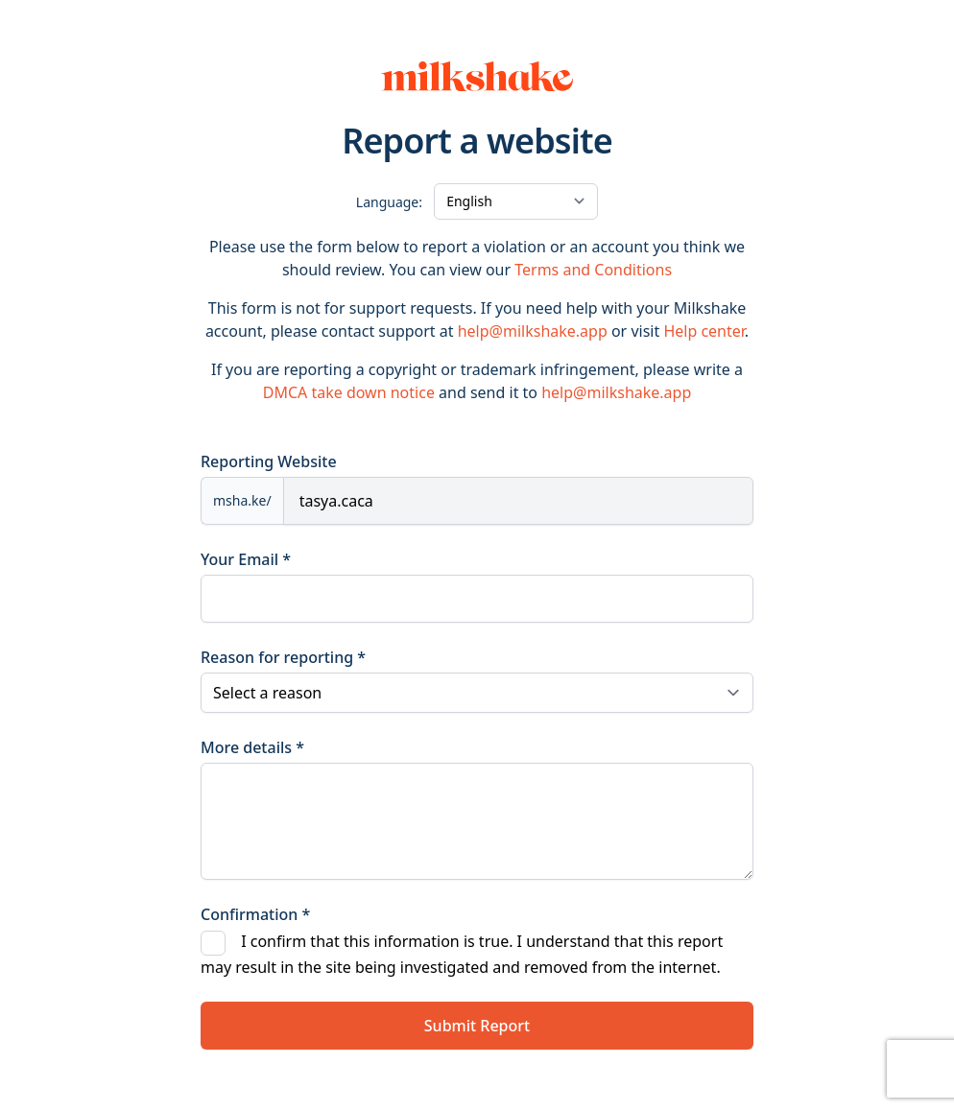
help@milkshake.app (533, 331)
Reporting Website (269, 461)
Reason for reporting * (283, 657)
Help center (703, 331)
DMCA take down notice (349, 392)
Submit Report (477, 1025)
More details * (252, 747)
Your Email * (246, 559)
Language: (389, 202)
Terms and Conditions (593, 269)
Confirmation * (255, 914)
